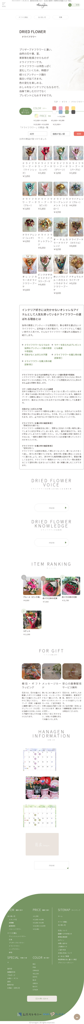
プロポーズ (11, 975)
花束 (10, 939)
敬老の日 (10, 985)
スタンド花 (13, 919)
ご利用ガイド (62, 946)
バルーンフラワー (15, 929)
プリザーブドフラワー (16, 943)
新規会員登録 (62, 937)
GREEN (35, 983)
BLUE (34, 980)
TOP (56, 101)
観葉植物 (12, 926)
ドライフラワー (14, 946)
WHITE (35, 977)
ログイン (61, 940)
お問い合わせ (62, 943)
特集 (60, 17)
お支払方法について (65, 953)
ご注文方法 (62, 950)
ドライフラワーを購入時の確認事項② (38, 363)
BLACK (35, 986)
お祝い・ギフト (12, 978)
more (51, 507)
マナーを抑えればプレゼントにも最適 (67, 346)
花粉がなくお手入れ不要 (36, 354)
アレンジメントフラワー (17, 936)
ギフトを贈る (23, 17)
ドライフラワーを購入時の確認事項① (67, 356)
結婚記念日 (11, 972)
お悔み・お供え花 (13, 988)
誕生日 (9, 968)
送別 (9, 981)
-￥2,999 (36, 916)
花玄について (62, 930)
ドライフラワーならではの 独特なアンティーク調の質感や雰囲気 (38, 348)
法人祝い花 (42, 17)
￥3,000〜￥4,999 (40, 120)
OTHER (35, 990)
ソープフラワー (14, 949)
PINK (34, 967)
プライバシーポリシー (66, 962)
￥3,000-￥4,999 (38, 919)
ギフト (64, 101)
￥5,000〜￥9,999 (57, 120)
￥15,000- (36, 929)
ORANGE (36, 970)
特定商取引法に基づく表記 (67, 959)
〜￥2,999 (61, 116)
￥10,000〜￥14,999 (41, 124)
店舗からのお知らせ (65, 934)
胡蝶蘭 (11, 923)
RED (34, 964)
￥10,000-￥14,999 (39, 926)
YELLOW (36, 973)
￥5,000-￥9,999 (38, 923)
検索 (79, 133)
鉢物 (10, 952)
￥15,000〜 (57, 124)
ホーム (60, 916)
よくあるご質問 (63, 956)
